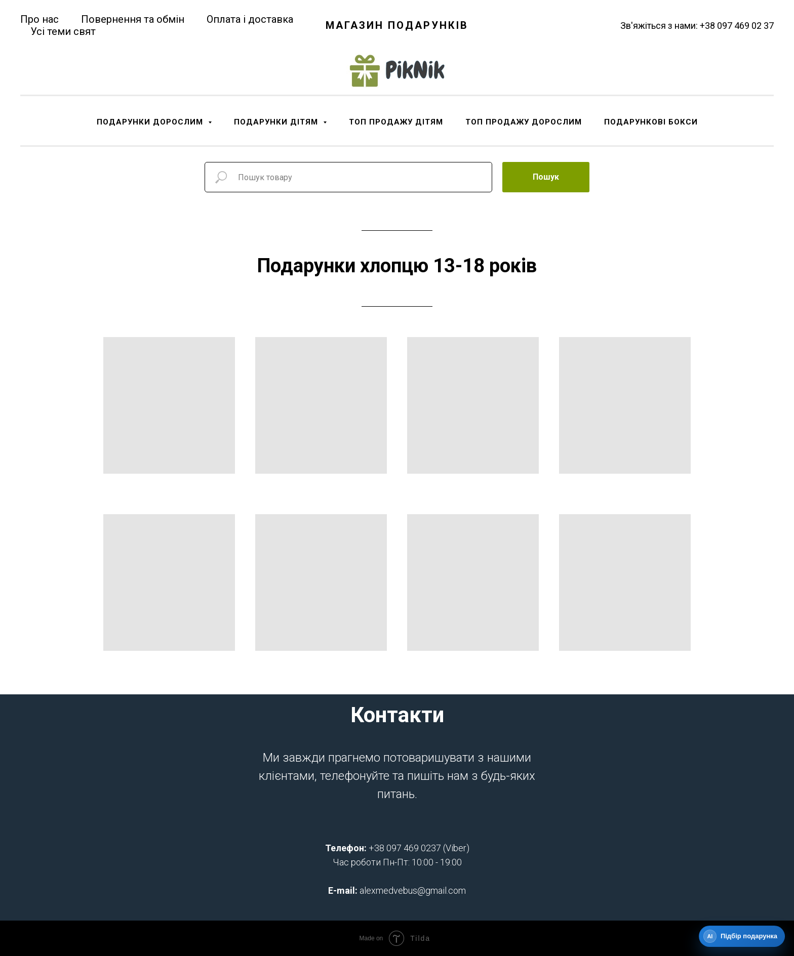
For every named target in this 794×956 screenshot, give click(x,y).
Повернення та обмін (132, 19)
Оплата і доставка (250, 19)
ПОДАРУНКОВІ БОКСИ (651, 122)
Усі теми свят (63, 31)
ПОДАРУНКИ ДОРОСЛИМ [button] (151, 122)
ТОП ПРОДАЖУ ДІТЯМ (396, 122)
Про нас (39, 19)
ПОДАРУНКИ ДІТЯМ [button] (277, 122)
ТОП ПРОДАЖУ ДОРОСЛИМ (523, 122)
